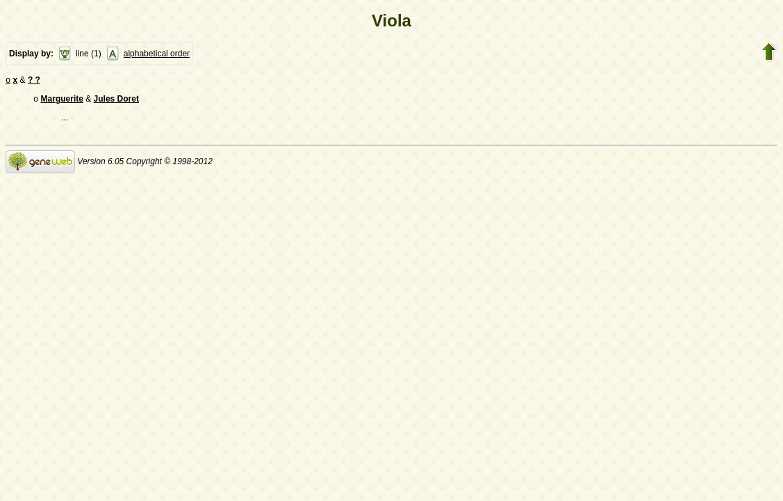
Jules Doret (116, 101)
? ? (34, 81)
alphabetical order (157, 53)
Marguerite (62, 101)
